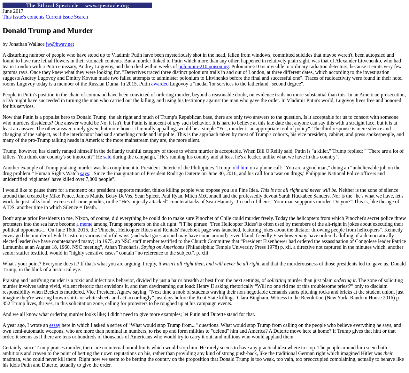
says (84, 173)
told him (240, 167)
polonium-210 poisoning (203, 66)
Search (81, 17)
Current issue (59, 17)
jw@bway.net (60, 44)
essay (54, 325)
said (107, 156)
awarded (159, 83)
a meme (84, 224)
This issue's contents (23, 17)
